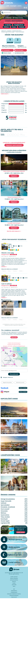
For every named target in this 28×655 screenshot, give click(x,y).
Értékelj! (9, 17)
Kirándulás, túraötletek (10, 412)
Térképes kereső (18, 17)
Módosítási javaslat (20, 382)
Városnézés (8, 426)
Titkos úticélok (5, 517)
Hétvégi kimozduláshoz (15, 411)
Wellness (6, 27)
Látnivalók (14, 584)
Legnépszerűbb (19, 466)
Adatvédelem (14, 590)
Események (4, 519)
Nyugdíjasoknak (18, 25)
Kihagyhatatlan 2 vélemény (13, 118)
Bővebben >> (4, 266)
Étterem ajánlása (14, 578)
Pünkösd (21, 27)
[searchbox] (14, 13)
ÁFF (14, 589)
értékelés (17, 41)
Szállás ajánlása (14, 576)
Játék (8, 6)
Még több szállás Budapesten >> (14, 231)
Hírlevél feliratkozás (14, 595)
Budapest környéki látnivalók (14, 344)
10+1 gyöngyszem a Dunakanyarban (13, 416)
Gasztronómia (5, 515)
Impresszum (14, 597)
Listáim (20, 6)
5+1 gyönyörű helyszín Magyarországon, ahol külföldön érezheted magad (12, 447)
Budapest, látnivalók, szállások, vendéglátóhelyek (14, 346)
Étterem (14, 581)
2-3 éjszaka (8, 25)
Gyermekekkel (5, 505)
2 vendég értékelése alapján (14, 101)
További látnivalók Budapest (14, 343)
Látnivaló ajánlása (14, 580)
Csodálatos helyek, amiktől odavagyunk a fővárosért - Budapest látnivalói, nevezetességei (13, 430)
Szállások (3, 503)
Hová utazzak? (19, 412)
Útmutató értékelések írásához (14, 593)
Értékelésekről (14, 592)
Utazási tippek (19, 443)
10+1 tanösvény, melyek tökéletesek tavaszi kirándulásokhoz (13, 488)
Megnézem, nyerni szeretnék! (14, 145)
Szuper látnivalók (6, 501)
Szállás (14, 583)
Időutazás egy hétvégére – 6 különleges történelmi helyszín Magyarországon (11, 470)
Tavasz (14, 27)
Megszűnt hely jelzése (7, 382)
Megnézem (14, 176)
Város (14, 586)
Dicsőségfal (13, 6)
